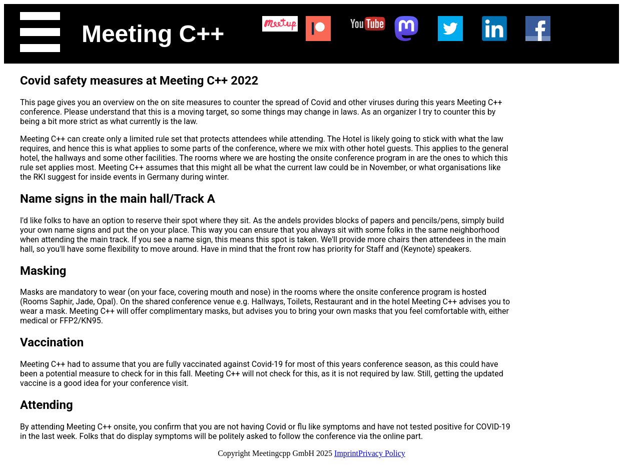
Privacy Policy (381, 453)
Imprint (346, 453)
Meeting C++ (153, 34)
